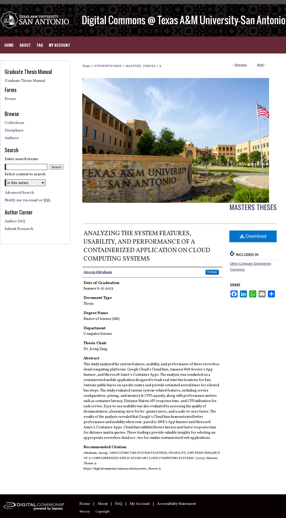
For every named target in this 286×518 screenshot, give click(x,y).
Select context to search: (25, 174)
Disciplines (14, 130)
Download (253, 236)
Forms (10, 99)
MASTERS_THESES (140, 66)
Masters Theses (253, 207)
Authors (12, 138)
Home (86, 66)
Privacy (84, 512)
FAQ (118, 504)
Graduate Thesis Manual (25, 81)
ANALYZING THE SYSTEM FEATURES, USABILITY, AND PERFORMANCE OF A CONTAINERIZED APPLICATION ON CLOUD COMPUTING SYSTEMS (146, 246)
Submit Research (19, 229)
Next (260, 65)
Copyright (102, 512)
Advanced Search (19, 192)
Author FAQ (15, 221)
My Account (140, 504)
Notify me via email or (27, 200)
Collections (14, 123)
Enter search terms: (22, 159)
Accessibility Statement (176, 504)
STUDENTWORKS (108, 66)
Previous (241, 65)
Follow (212, 272)
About (102, 504)
